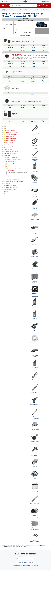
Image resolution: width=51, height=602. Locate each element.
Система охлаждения (10, 138)
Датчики (10, 176)
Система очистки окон (11, 187)
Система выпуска (9, 136)
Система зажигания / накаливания (14, 181)
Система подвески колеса (11, 151)
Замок (6, 191)
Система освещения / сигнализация (17, 167)
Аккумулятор (11, 161)
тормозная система (10, 148)
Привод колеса (9, 144)
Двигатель (7, 127)
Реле (9, 178)
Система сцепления (10, 140)
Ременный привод (10, 130)
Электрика (7, 155)
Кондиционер (8, 183)
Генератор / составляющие (15, 159)
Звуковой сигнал (12, 174)
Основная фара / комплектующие (16, 163)
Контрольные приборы (14, 179)
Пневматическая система (11, 193)
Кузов (6, 125)
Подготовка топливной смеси (12, 134)
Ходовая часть (8, 149)
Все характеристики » (25, 35)
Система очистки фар (10, 185)
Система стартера (12, 157)
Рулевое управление (10, 153)
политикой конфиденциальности (28, 566)
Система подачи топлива (11, 132)
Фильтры (7, 128)
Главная (4, 9)
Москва (6, 1)
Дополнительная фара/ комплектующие (18, 165)
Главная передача (9, 146)
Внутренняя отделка (10, 189)
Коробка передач (9, 142)
